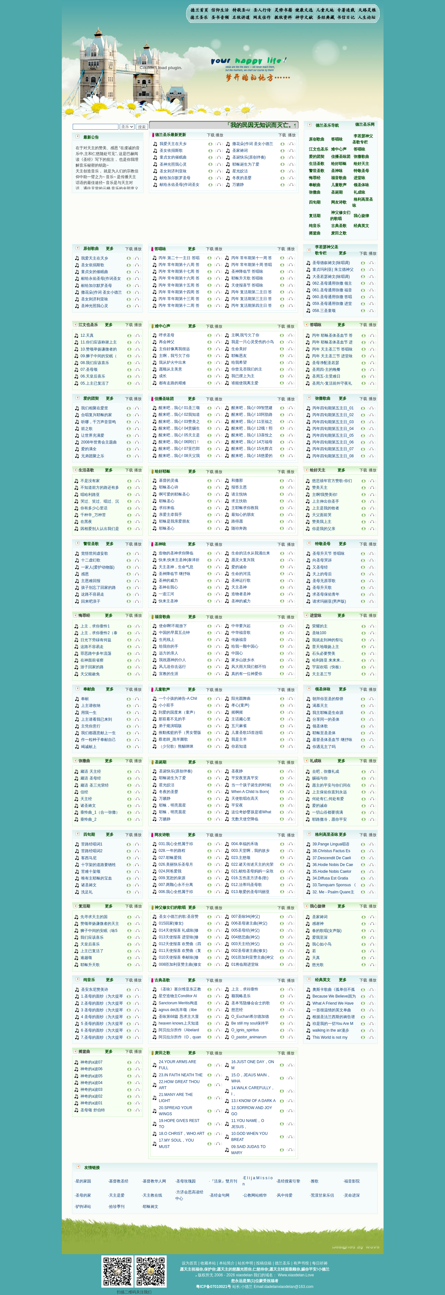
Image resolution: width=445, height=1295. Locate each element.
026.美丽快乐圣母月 (176, 864)
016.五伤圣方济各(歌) (249, 878)
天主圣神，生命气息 (176, 567)
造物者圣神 (241, 594)
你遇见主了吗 (324, 746)
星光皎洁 (240, 171)
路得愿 (237, 521)
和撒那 (237, 480)
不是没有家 (90, 481)
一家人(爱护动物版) (98, 567)
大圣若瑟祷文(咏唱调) (331, 276)
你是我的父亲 (323, 528)
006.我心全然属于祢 (176, 891)
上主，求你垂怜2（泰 (98, 633)
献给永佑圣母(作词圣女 (179, 184)
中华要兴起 (241, 626)
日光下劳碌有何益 (95, 640)
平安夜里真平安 (244, 778)
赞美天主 (320, 487)
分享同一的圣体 (325, 719)
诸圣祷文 (88, 805)
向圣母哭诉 (322, 560)
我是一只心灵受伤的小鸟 (252, 342)
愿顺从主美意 (170, 369)
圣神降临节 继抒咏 (174, 573)
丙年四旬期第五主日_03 (333, 422)
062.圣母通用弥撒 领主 (332, 283)
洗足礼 (87, 892)
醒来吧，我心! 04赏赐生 (179, 428)
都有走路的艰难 (172, 383)
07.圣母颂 (88, 369)
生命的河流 (241, 573)
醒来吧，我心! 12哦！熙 (252, 428)
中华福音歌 (241, 632)
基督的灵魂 (168, 480)
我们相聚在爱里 (94, 408)
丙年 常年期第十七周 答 (179, 271)
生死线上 (166, 639)
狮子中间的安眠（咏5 (98, 930)
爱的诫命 (239, 567)
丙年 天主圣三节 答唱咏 (332, 349)
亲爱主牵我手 (170, 514)
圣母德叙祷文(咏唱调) (331, 262)
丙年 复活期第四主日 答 (251, 305)
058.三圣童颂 (323, 310)
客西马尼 (89, 858)
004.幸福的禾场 (244, 844)
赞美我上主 (321, 521)
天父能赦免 (90, 674)
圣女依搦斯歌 (171, 150)
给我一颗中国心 (244, 646)
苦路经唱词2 (92, 851)
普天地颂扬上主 (325, 646)
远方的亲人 (168, 653)
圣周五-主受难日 (326, 376)
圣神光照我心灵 (173, 164)
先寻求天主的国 (93, 917)
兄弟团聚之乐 (92, 456)
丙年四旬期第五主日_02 (333, 415)
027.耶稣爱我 (170, 857)
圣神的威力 (168, 580)
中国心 (237, 653)
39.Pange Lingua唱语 (330, 844)
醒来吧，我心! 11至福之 (252, 421)
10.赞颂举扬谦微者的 (98, 349)
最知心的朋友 (243, 514)
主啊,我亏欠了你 (245, 335)
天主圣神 (239, 587)
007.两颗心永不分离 (176, 884)
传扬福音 (239, 639)
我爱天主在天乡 (173, 143)
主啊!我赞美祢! (325, 494)
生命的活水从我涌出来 (250, 553)
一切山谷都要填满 (327, 812)
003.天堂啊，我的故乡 (250, 850)
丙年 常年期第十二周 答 (179, 305)
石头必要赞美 (323, 653)
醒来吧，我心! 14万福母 (252, 442)
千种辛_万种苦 (93, 515)
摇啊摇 (237, 712)
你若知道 (239, 746)
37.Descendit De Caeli (331, 858)
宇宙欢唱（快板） (327, 667)
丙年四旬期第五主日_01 (333, 408)
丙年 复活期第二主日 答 (251, 292)
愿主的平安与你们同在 (331, 785)
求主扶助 (239, 501)
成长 (163, 376)
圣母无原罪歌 (324, 581)
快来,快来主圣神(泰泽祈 (179, 560)
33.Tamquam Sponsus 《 (334, 885)
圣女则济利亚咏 (173, 171)
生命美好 (239, 349)
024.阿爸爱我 (170, 871)
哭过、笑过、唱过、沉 (99, 501)
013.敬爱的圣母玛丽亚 (250, 891)
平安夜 (237, 805)
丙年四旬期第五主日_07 (333, 449)
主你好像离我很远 (174, 349)
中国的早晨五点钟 (174, 632)
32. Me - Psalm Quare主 (333, 892)
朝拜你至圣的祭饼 (327, 699)
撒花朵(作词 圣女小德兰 (252, 143)
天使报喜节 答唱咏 (247, 285)
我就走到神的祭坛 (327, 640)
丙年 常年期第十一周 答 (251, 258)
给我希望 (239, 362)
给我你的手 (168, 646)
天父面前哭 (321, 515)
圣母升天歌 (322, 587)
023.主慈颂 (240, 857)
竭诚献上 (89, 746)
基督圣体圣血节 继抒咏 (332, 739)
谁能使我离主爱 (244, 383)
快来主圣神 (168, 601)
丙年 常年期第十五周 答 (179, 285)
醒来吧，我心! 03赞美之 (179, 421)
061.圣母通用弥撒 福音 (332, 290)
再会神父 (166, 342)
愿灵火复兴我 (243, 560)
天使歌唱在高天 (244, 798)
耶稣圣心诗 (168, 487)
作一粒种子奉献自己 (98, 739)
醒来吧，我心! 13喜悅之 (252, 435)
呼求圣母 (166, 335)
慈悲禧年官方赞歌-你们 (332, 481)
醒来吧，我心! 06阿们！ (179, 442)
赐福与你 (320, 778)
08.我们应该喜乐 (94, 362)
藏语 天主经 (90, 771)
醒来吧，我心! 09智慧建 (252, 408)
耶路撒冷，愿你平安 (329, 819)
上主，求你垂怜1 (95, 626)
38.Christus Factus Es (331, 851)
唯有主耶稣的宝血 (96, 878)
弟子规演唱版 (170, 726)
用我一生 (89, 712)
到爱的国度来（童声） (178, 712)
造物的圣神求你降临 (176, 553)
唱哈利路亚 (90, 494)
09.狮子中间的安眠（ (98, 356)
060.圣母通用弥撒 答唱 (332, 297)
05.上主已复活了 (94, 383)
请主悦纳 (239, 494)
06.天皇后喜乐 (92, 376)
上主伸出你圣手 (325, 501)
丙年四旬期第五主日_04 (333, 428)
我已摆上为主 (243, 376)
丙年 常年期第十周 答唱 (251, 264)
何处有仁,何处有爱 (328, 799)
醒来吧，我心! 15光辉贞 (252, 448)
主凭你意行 (90, 726)
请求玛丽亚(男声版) (329, 601)
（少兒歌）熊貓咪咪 (176, 746)
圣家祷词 (240, 150)
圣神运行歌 (241, 580)
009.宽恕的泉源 (172, 878)
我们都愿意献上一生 (98, 733)
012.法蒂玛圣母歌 (246, 884)
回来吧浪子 (90, 601)
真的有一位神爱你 (246, 673)
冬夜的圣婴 (242, 178)
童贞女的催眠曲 (173, 157)
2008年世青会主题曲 (99, 442)
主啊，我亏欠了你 (174, 355)
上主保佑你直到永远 (329, 792)
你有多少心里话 (93, 508)
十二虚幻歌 (90, 560)
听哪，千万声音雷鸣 (98, 422)
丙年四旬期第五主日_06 (333, 442)
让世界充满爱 (92, 435)
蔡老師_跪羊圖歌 (173, 739)
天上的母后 (322, 574)
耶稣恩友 (239, 355)
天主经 (86, 799)
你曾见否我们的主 (246, 369)
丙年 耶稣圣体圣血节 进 (332, 342)
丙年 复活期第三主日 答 (251, 298)
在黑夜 (86, 521)
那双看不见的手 (172, 719)
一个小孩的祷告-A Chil (178, 698)
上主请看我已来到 (96, 719)
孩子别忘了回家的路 (98, 587)
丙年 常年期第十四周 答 (179, 292)
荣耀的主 (320, 626)
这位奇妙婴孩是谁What (251, 812)
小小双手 (166, 705)
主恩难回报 (90, 581)
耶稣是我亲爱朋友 (174, 521)
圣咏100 (319, 633)
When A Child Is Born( (250, 791)
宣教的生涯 (168, 673)
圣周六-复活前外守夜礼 (332, 383)
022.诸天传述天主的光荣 (252, 864)
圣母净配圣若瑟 (325, 362)
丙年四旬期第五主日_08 (333, 456)
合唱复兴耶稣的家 (96, 415)
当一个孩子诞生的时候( (251, 785)
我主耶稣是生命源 (327, 712)
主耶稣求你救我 (244, 508)
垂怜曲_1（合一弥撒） (99, 812)
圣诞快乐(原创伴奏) (249, 157)
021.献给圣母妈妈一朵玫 (252, 871)
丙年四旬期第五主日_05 (333, 435)
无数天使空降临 (244, 819)
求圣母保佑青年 (325, 594)
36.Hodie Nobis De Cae (332, 864)
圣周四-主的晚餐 (326, 369)
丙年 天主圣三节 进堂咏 (332, 356)
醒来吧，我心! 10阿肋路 (252, 414)
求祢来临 (166, 508)
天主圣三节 (321, 674)
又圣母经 (320, 567)
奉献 (85, 699)
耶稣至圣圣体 (324, 733)
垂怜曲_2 (88, 819)
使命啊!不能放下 (173, 626)
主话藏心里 (241, 719)
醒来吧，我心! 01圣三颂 (179, 408)
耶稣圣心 (166, 501)
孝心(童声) (240, 705)
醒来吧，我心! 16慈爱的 (252, 455)
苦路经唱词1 (92, 844)
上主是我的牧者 (325, 508)
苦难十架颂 (90, 871)
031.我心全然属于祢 (176, 844)
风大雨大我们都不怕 (248, 666)
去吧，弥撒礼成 (325, 771)
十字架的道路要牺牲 (98, 864)
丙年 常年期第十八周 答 (179, 264)
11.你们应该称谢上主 (98, 342)
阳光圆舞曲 (241, 698)
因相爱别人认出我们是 (99, 528)
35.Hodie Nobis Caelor (331, 871)
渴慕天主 (320, 705)
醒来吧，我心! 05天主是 (179, 435)
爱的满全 (89, 449)
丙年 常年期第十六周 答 (179, 278)
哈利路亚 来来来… (328, 660)
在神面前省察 (92, 660)
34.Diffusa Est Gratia (330, 878)
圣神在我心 (168, 587)
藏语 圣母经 (90, 778)
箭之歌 (87, 428)
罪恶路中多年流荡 (95, 653)
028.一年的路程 (172, 850)
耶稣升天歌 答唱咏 (247, 278)
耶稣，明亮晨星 (172, 805)
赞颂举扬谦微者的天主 (99, 923)
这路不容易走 (92, 594)
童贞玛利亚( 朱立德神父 (332, 269)
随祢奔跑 (239, 528)
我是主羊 (239, 739)
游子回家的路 (92, 667)
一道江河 (166, 594)
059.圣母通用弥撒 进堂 (332, 303)
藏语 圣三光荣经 (94, 785)
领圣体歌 (320, 726)
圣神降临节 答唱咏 (247, 271)
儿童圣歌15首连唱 (247, 732)
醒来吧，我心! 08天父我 (179, 455)
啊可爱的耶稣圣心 (174, 494)
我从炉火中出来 (172, 362)
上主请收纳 (90, 705)
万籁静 (238, 184)
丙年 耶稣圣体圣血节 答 (332, 335)
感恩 (85, 574)
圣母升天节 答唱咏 (328, 553)
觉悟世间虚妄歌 (94, 553)
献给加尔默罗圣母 (175, 178)
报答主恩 (239, 487)
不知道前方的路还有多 (99, 487)
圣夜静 (237, 771)
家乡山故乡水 (243, 660)
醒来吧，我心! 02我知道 (179, 414)
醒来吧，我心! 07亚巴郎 (179, 448)
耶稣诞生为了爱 (245, 164)
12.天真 (87, 335)
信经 (84, 792)
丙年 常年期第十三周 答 (179, 298)
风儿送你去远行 (172, 666)
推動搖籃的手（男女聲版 (180, 732)
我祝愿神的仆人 (172, 660)
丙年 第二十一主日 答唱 (179, 258)
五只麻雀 (239, 726)
